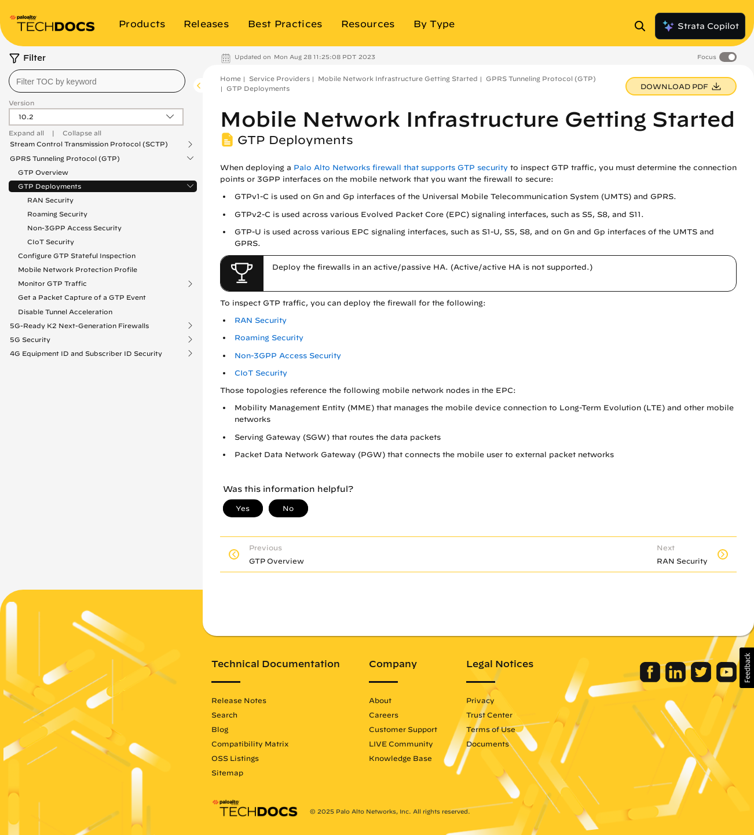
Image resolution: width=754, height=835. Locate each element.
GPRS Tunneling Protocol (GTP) (65, 158)
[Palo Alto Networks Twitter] (702, 679)
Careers (383, 715)
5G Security (30, 339)
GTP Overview (43, 172)
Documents (487, 744)
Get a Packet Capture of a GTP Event (82, 297)
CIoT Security (50, 241)
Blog (219, 729)
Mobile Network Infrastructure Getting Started (398, 78)
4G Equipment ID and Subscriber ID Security (86, 353)
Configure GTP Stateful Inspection (77, 255)
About (380, 700)
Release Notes (238, 700)
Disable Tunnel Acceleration (65, 311)
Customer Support (403, 729)
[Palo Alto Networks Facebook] (651, 679)
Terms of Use (490, 729)
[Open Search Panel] (643, 26)
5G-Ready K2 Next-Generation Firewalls (79, 325)
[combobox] (97, 81)
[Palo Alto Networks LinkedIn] (676, 679)
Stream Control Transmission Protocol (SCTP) (89, 144)
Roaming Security (57, 214)
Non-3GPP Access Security (74, 227)
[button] (747, 668)
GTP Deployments (49, 186)
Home (230, 78)
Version (21, 102)
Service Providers (279, 78)
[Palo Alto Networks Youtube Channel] (726, 679)
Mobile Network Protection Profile (77, 269)
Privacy (480, 700)
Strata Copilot (700, 26)
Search (224, 715)
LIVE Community (401, 744)
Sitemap (227, 772)
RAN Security (50, 200)
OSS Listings (235, 758)
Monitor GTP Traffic (52, 283)
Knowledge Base (400, 758)
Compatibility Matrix (249, 744)
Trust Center (489, 715)
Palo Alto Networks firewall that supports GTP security (401, 167)
